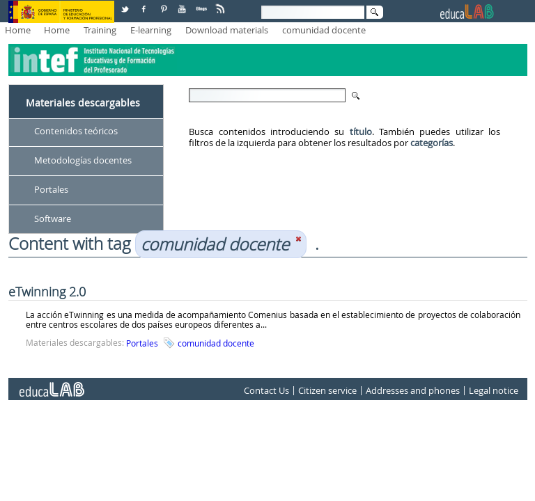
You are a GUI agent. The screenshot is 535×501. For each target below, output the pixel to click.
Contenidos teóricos (76, 131)
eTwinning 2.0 (47, 291)
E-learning (150, 30)
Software (52, 218)
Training (100, 30)
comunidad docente (324, 30)
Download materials (226, 30)
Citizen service (327, 391)
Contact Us (266, 391)
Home (18, 30)
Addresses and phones (413, 391)
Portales (51, 189)
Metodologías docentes (83, 160)
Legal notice (493, 391)
